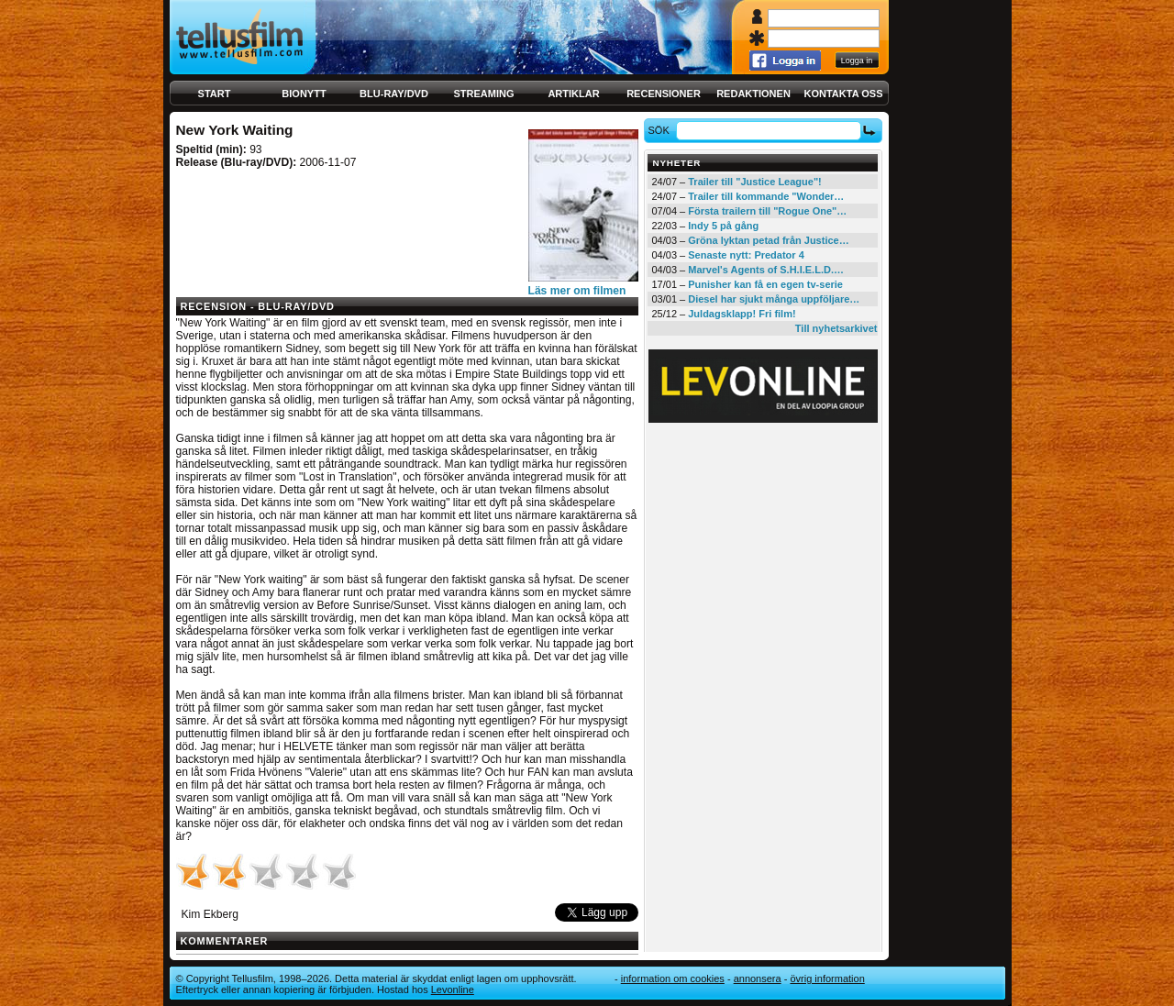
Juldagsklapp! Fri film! (741, 313)
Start (214, 93)
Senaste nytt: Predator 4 (746, 254)
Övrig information (827, 978)
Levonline (452, 989)
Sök (661, 130)
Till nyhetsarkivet (836, 328)
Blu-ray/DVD (394, 93)
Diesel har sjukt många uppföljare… (773, 298)
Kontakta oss (843, 93)
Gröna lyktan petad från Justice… (768, 240)
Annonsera (757, 978)
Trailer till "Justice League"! (755, 181)
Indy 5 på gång (723, 225)
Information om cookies (673, 978)
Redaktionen (753, 93)
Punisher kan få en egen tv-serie (765, 284)
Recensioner (663, 93)
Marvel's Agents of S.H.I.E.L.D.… (766, 269)
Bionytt (304, 93)
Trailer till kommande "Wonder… (766, 196)
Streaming (484, 93)
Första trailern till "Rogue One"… (767, 210)
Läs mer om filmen (577, 290)
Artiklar (573, 93)
